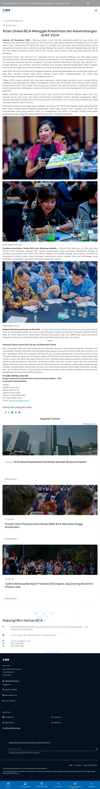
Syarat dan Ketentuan (90, 765)
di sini (17, 773)
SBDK (71, 765)
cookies (58, 3)
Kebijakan (78, 765)
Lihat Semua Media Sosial (11, 728)
